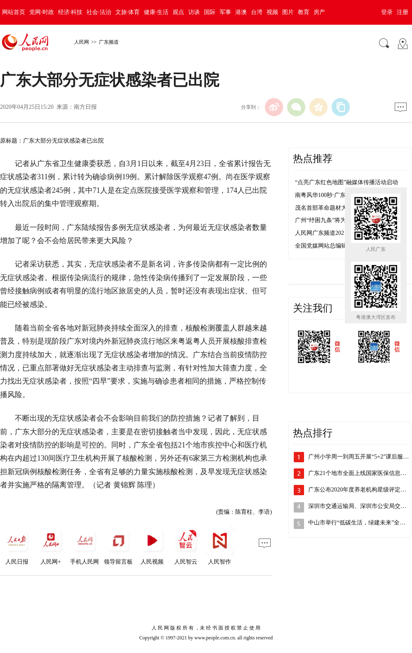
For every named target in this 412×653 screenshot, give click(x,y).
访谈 (194, 12)
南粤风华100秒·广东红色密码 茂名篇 (341, 195)
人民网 (81, 42)
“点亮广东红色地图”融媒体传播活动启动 (346, 182)
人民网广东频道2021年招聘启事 (335, 233)
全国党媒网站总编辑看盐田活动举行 (341, 246)
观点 (178, 12)
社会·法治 (99, 12)
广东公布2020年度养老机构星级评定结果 (360, 490)
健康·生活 (156, 12)
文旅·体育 (127, 12)
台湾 (256, 12)
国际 (209, 12)
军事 (225, 12)
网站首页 (13, 12)
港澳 (241, 12)
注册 (402, 12)
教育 (303, 12)
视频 (272, 12)
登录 (387, 12)
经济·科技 (70, 12)
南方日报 (85, 107)
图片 (288, 12)
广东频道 (109, 42)
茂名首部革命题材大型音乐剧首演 (338, 208)
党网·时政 (41, 12)
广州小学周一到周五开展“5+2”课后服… (358, 457)
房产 (319, 12)
